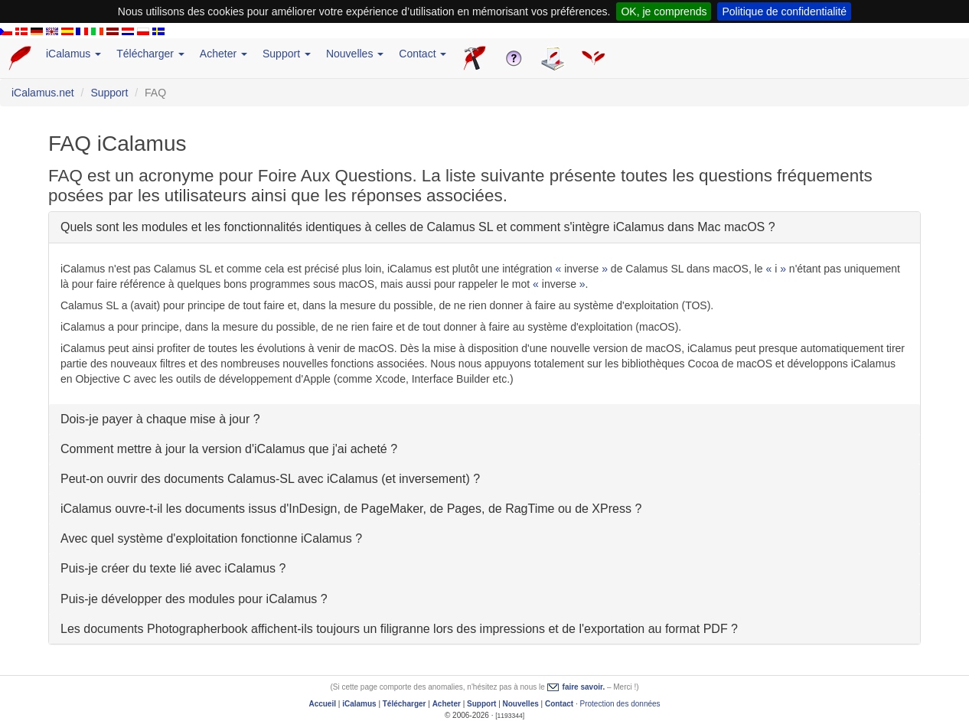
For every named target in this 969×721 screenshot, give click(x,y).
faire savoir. (584, 687)
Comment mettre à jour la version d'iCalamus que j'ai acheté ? (228, 448)
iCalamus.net (42, 92)
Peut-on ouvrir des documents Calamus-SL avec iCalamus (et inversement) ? (270, 478)
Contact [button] (422, 53)
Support (109, 92)
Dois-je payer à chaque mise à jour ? (160, 419)
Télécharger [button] (150, 53)
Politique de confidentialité (784, 11)
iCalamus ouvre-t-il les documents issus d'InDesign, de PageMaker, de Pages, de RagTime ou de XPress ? (350, 508)
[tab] (484, 227)
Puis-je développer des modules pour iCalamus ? (194, 598)
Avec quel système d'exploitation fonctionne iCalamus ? (211, 538)
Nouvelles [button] (354, 53)
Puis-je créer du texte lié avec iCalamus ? (172, 568)
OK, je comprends (663, 11)
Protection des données (620, 704)
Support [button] (287, 53)
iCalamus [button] (73, 53)
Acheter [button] (223, 53)
